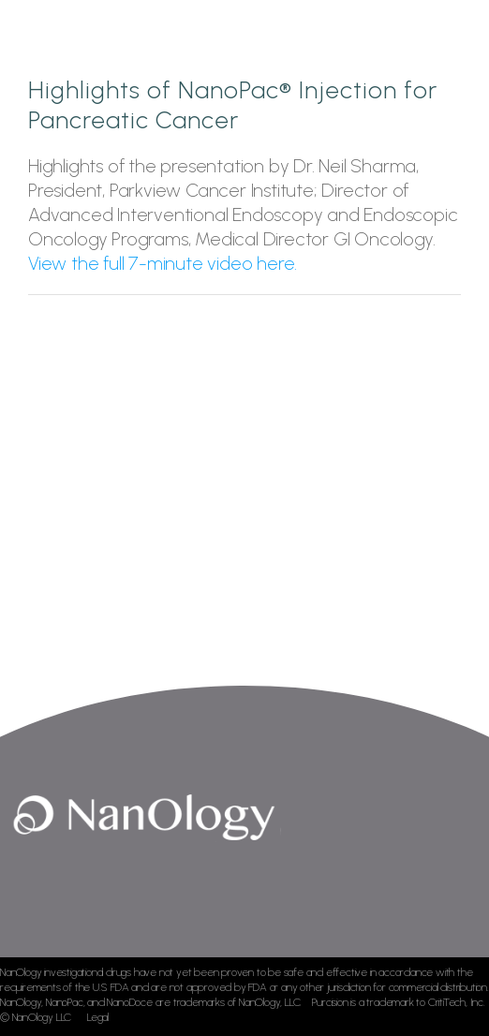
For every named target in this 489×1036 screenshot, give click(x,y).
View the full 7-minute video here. (162, 263)
